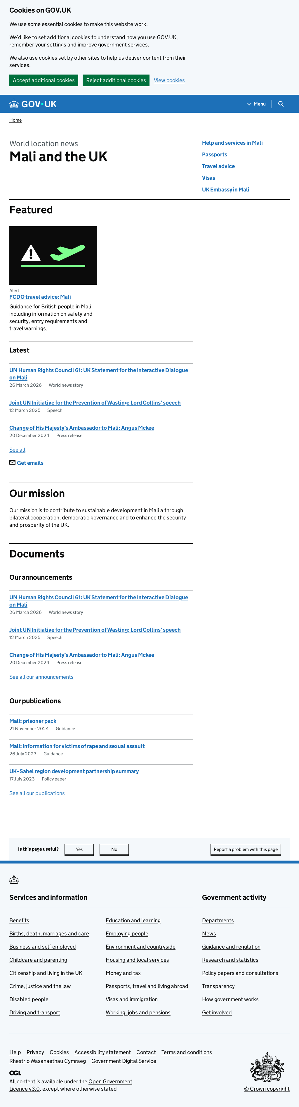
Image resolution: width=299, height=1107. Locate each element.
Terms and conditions (186, 1052)
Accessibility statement (102, 1052)
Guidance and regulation (231, 946)
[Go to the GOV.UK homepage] (33, 104)
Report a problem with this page (246, 849)
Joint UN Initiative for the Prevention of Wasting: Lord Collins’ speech (95, 402)
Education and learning (133, 920)
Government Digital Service (123, 1061)
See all (17, 449)
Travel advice (218, 166)
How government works (230, 999)
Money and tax (123, 973)
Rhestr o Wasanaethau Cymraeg (47, 1061)
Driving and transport (34, 1012)
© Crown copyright (267, 1088)
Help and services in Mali (232, 142)
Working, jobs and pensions (138, 1012)
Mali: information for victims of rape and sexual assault (77, 746)
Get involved (217, 1012)
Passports (214, 154)
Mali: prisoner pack (32, 721)
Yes (85, 849)
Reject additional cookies (116, 80)
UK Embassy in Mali (225, 189)
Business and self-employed (42, 946)
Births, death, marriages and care (49, 933)
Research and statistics (230, 959)
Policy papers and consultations (240, 973)
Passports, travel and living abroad (147, 986)
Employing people (127, 933)
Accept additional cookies (44, 80)
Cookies (59, 1052)
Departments (218, 920)
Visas (208, 178)
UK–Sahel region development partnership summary (74, 771)
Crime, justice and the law (40, 986)
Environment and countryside (140, 946)
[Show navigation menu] (256, 104)
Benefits (19, 920)
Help (15, 1052)
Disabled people (28, 999)
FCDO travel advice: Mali (40, 296)
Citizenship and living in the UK (45, 973)
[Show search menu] (281, 104)
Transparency (218, 986)
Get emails (26, 463)
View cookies (169, 80)
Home (15, 120)
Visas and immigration (132, 999)
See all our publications (37, 793)
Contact (146, 1052)
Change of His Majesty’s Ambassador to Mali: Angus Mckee (81, 427)
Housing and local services (137, 959)
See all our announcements (41, 676)
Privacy (35, 1052)
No (120, 849)
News (209, 933)
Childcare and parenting (38, 959)
